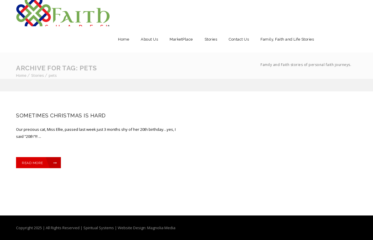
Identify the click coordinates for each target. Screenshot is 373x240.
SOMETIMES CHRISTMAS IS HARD (61, 115)
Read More (39, 163)
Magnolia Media (161, 227)
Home (123, 39)
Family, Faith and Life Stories (306, 57)
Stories (211, 39)
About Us (149, 39)
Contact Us (239, 39)
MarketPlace (181, 39)
